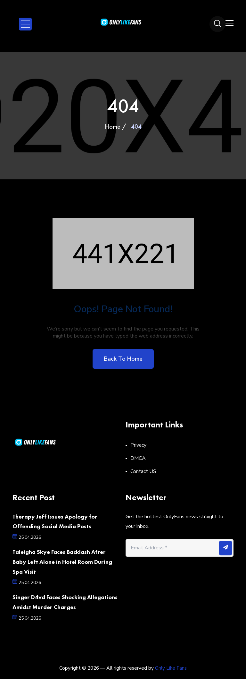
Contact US (143, 471)
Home (112, 126)
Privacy (138, 445)
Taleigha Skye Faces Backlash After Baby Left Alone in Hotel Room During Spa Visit (62, 561)
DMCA (138, 458)
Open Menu (25, 24)
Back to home (123, 359)
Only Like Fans (171, 668)
